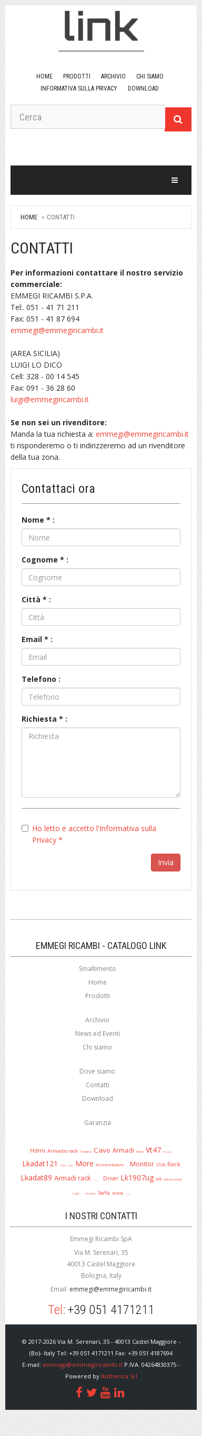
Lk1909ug (128, 1194)
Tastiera (86, 1151)
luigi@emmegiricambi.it (50, 399)
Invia (166, 862)
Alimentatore (110, 1164)
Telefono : (41, 679)
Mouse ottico (96, 1179)
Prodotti (76, 76)
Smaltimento (97, 968)
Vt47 (153, 1150)
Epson (140, 1151)
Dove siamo (97, 1071)
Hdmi (37, 1150)
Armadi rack (72, 1178)
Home (44, 76)
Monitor (142, 1163)
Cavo (102, 1150)
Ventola (91, 1193)
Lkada (70, 1165)
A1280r (82, 1194)
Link (158, 1178)
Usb (160, 1164)
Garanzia (97, 1122)
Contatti (97, 1084)
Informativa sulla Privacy (79, 88)
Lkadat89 (36, 1178)
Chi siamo (150, 76)
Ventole (118, 1193)
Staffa (104, 1193)
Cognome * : (45, 560)
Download (97, 1098)
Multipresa (167, 1152)
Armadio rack (62, 1150)
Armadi (123, 1150)
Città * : (36, 599)
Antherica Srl (119, 1376)
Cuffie (63, 1165)
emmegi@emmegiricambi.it (57, 330)
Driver (110, 1178)
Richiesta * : (44, 719)
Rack (173, 1164)
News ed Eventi (97, 1033)
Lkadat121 (40, 1163)
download (143, 88)
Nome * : (38, 520)
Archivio (113, 76)
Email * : (37, 639)
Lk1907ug (137, 1178)
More (84, 1163)
